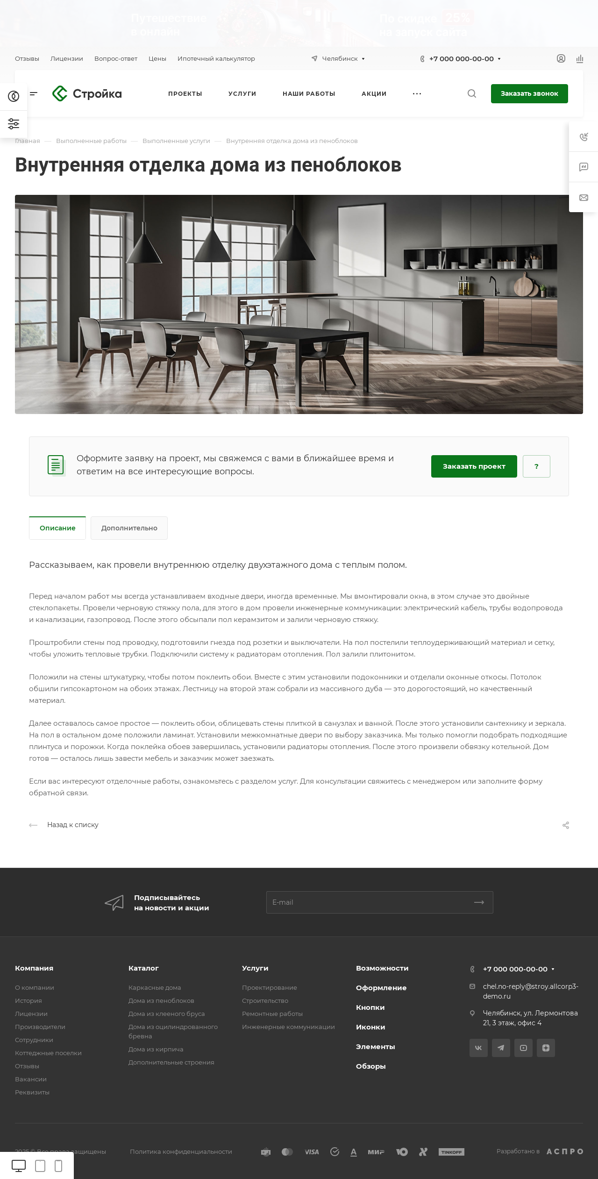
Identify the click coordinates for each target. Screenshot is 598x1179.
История (28, 1000)
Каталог (143, 968)
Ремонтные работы (272, 1013)
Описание (58, 528)
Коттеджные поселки (48, 1053)
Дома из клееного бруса (166, 1013)
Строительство (265, 1000)
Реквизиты (32, 1092)
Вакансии (31, 1079)
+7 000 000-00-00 (461, 58)
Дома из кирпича (156, 1049)
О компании (34, 987)
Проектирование (269, 987)
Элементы (375, 1046)
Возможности (382, 968)
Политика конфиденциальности (181, 1151)
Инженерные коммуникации (288, 1026)
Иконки (370, 1026)
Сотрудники (34, 1039)
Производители (40, 1026)
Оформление (381, 987)
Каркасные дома (154, 987)
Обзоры (371, 1066)
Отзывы (27, 1066)
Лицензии (31, 1013)
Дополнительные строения (171, 1062)
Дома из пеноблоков (161, 1000)
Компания (34, 968)
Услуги (255, 968)
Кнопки (370, 1007)
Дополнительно (129, 528)
